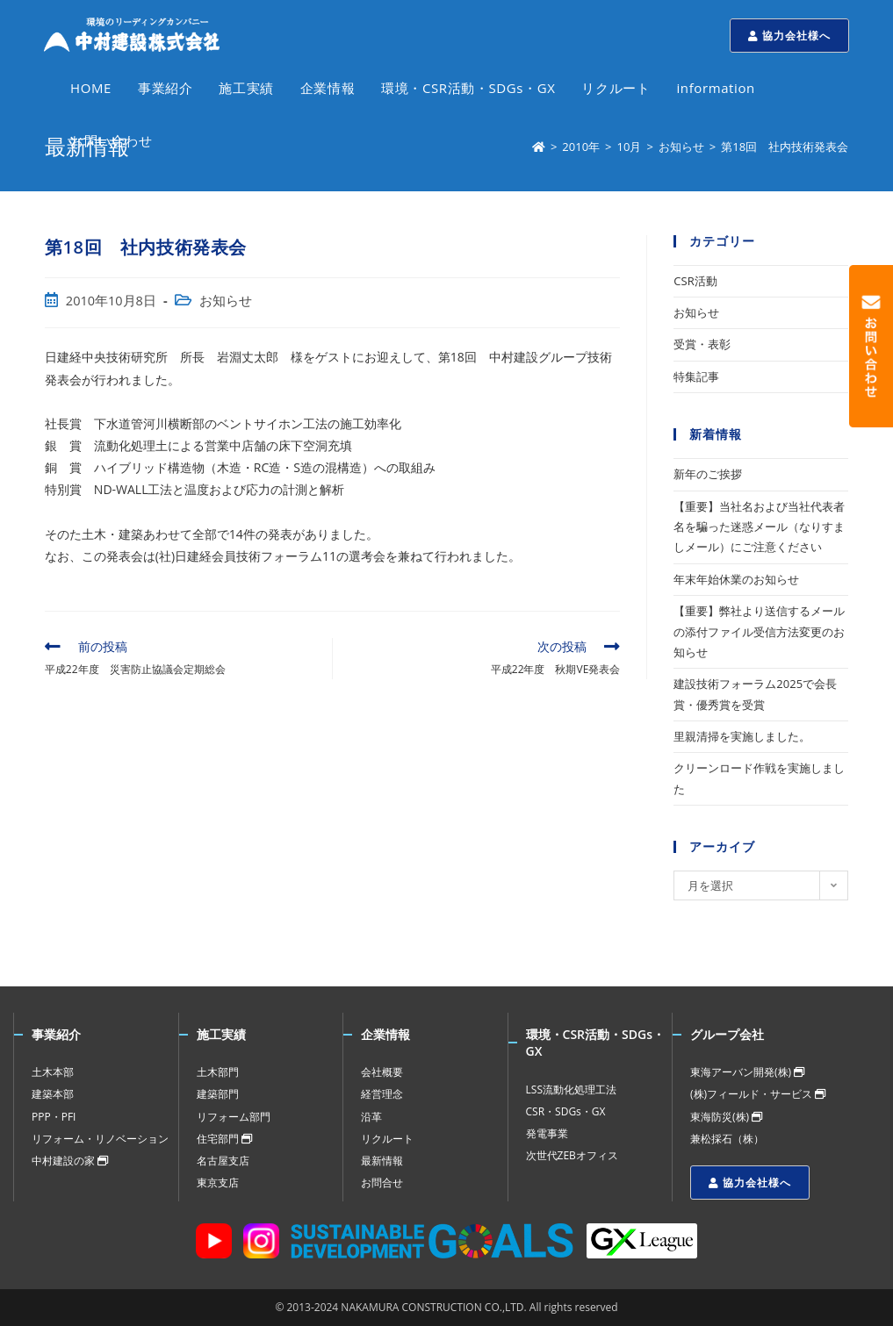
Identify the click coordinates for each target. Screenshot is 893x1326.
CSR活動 (695, 281)
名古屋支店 (223, 1160)
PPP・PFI (54, 1116)
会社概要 (382, 1071)
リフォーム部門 (233, 1116)
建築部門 (218, 1093)
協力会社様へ (789, 35)
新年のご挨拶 (707, 474)
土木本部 (53, 1071)
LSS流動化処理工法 (571, 1089)
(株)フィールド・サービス (757, 1093)
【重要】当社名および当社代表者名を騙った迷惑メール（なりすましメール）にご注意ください (759, 526)
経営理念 (382, 1093)
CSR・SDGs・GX (566, 1111)
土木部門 (218, 1071)
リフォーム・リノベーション (100, 1138)
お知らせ (225, 300)
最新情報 (382, 1160)
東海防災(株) (726, 1116)
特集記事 (696, 376)
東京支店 (218, 1182)
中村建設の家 (70, 1160)
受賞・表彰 (702, 344)
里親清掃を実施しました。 (741, 736)
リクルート (387, 1138)
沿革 (371, 1116)
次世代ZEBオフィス (572, 1155)
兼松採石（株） (727, 1138)
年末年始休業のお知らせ (736, 579)
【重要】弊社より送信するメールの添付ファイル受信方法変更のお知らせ (759, 631)
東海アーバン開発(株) (747, 1071)
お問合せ (382, 1182)
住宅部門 (224, 1138)
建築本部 (53, 1093)
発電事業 (547, 1133)
